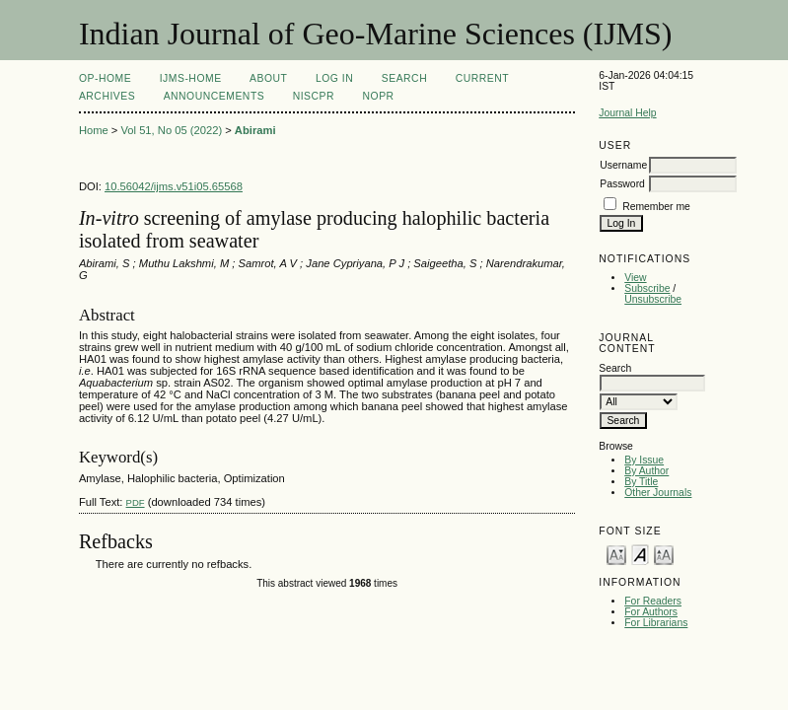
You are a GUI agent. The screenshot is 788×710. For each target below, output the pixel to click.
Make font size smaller (616, 553)
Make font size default (640, 553)
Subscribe (647, 288)
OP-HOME (105, 78)
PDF (135, 502)
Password (622, 183)
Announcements (214, 96)
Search (404, 78)
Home (93, 130)
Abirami (255, 130)
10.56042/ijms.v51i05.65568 (174, 186)
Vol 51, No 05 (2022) (171, 130)
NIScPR (313, 96)
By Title (641, 481)
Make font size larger (664, 553)
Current (482, 78)
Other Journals (657, 492)
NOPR (378, 96)
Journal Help (627, 112)
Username (623, 165)
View (635, 277)
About (268, 78)
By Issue (644, 460)
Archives (107, 96)
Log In (334, 78)
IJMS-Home (191, 78)
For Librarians (655, 622)
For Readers (652, 601)
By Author (646, 470)
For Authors (651, 611)
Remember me (656, 206)
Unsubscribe (652, 299)
